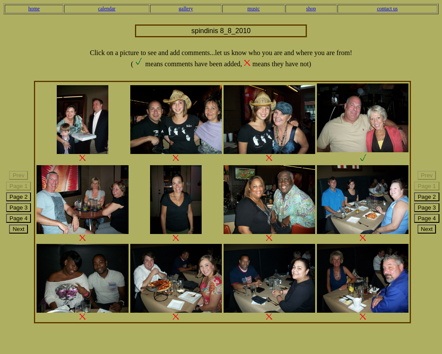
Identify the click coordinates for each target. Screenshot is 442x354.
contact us (387, 9)
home (34, 9)
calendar (107, 9)
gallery (186, 9)
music (253, 9)
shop (311, 9)
